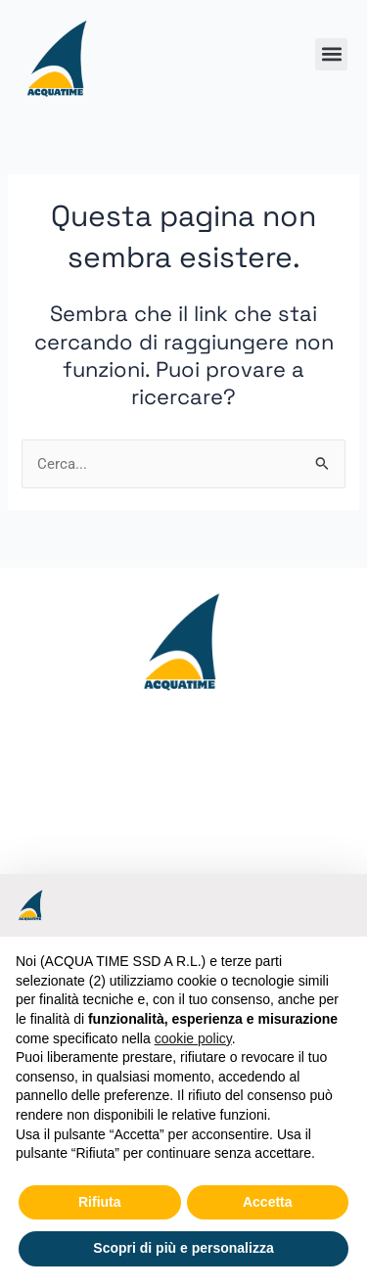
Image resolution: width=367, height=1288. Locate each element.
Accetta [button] (268, 1202)
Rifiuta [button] (99, 1202)
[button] (331, 54)
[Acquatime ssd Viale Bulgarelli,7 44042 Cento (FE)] (183, 858)
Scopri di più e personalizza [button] (183, 1248)
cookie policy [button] (193, 1038)
